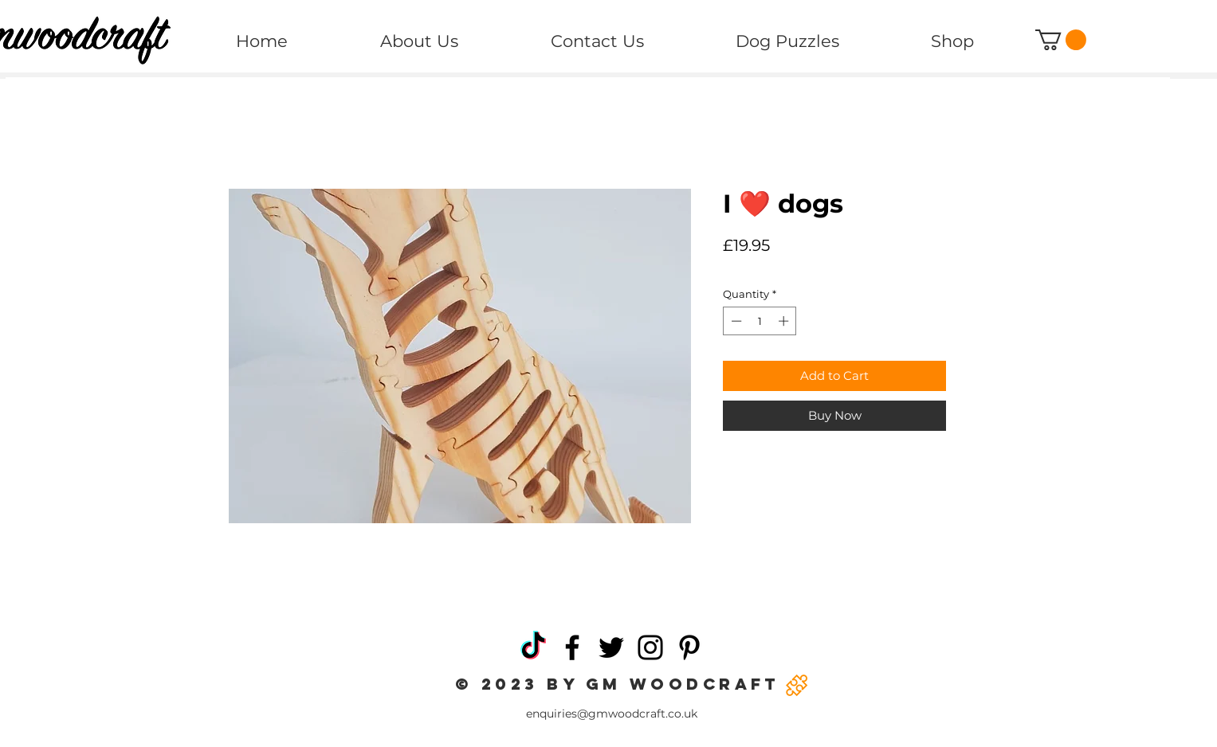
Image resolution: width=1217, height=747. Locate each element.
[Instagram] (650, 647)
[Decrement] (734, 320)
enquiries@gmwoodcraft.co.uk (611, 713)
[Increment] (785, 320)
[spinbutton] (759, 320)
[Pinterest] (689, 647)
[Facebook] (572, 647)
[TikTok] (533, 647)
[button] (1060, 39)
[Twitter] (611, 647)
